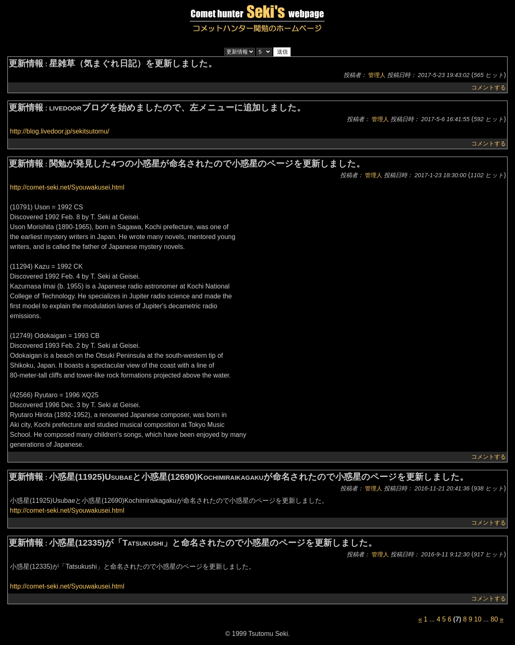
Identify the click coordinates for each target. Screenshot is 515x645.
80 (494, 619)
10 (478, 619)
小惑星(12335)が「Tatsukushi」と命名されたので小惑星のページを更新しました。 (213, 542)
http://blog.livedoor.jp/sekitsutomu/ (59, 131)
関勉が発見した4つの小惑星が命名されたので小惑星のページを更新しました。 (207, 163)
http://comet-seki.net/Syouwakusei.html (67, 187)
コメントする (488, 87)
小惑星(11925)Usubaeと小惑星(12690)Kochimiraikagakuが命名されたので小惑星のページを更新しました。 (258, 476)
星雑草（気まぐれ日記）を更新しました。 (133, 63)
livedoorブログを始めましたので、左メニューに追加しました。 (177, 107)
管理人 (377, 75)
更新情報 (26, 63)
